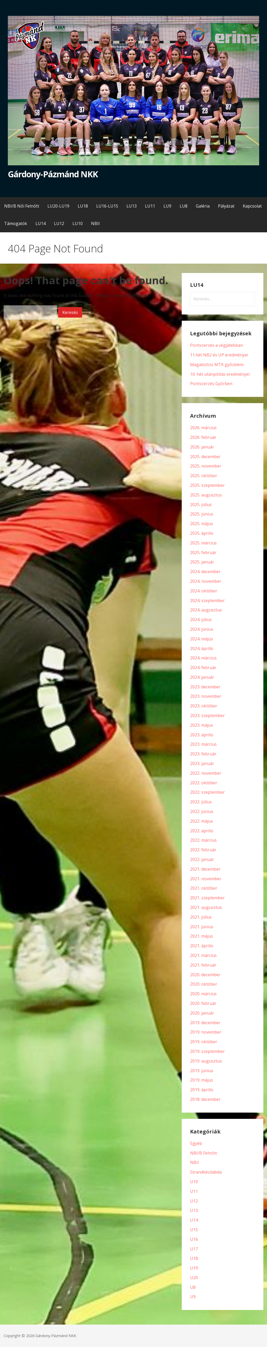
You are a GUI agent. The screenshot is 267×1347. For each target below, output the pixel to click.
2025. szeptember (207, 485)
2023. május (201, 725)
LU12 (59, 223)
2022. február (203, 850)
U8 (193, 1287)
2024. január (202, 677)
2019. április (201, 1090)
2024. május (201, 639)
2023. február (203, 754)
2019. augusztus (206, 1061)
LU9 (167, 206)
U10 (194, 1182)
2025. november (205, 466)
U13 (194, 1210)
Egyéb (196, 1143)
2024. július (201, 619)
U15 (194, 1230)
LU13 (131, 206)
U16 (194, 1239)
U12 (194, 1201)
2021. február (203, 965)
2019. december (205, 1023)
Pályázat (226, 206)
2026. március (203, 427)
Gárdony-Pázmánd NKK (53, 174)
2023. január (202, 763)
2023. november (205, 696)
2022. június (201, 811)
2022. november (205, 773)
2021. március (203, 955)
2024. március (203, 658)
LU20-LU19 (58, 206)
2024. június (201, 629)
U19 (194, 1268)
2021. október (203, 888)
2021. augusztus (206, 907)
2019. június (201, 1070)
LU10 (77, 223)
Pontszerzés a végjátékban (216, 345)
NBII (95, 223)
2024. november (205, 581)
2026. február (203, 437)
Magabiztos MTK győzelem (217, 364)
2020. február (203, 1003)
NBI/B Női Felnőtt (21, 206)
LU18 (83, 206)
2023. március (203, 744)
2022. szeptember (207, 792)
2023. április (201, 735)
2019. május (201, 1080)
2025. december (205, 456)
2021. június (201, 927)
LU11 (150, 206)
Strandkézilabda (206, 1172)
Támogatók (15, 223)
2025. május (201, 523)
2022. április (201, 831)
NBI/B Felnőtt (203, 1153)
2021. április (201, 946)
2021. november (205, 879)
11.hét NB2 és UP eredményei (219, 355)
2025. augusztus (206, 495)
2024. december (205, 571)
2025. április (201, 533)
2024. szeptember (207, 600)
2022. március (203, 840)
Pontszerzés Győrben (211, 383)
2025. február (203, 552)
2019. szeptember (207, 1051)
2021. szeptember (207, 898)
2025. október (203, 475)
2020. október (203, 984)
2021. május (201, 936)
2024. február (203, 667)
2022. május (201, 821)
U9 (193, 1297)
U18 (194, 1258)
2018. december (205, 1099)
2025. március (203, 543)
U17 (194, 1249)
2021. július (201, 917)
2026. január (202, 447)
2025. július (201, 504)
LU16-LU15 (107, 206)
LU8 (183, 206)
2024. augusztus (206, 610)
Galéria (203, 206)
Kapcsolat (252, 206)
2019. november (205, 1032)
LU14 (40, 223)
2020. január (202, 1013)
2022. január (202, 859)
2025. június (201, 514)
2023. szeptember (207, 715)
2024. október (203, 591)
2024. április (201, 648)
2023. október (203, 706)
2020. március (203, 994)
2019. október (203, 1042)
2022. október (203, 783)
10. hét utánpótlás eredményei (220, 374)
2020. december (205, 975)
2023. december (205, 687)
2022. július (201, 802)
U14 (194, 1220)
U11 (194, 1191)
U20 (194, 1278)
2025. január (202, 562)
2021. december (205, 869)
